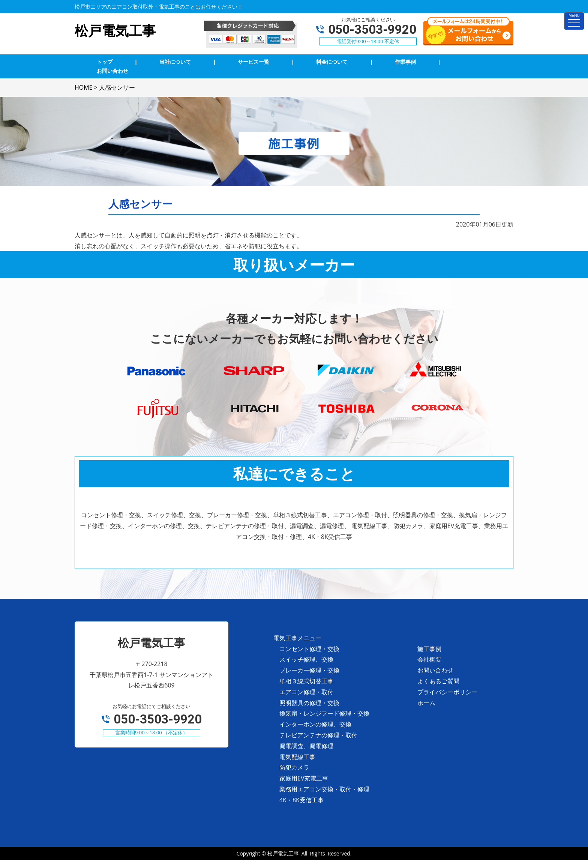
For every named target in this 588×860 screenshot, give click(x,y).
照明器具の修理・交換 (309, 703)
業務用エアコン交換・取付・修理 (324, 789)
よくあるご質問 (438, 681)
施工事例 (429, 649)
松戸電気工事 (283, 853)
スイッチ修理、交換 (306, 659)
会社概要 (429, 659)
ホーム (426, 703)
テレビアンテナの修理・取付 (318, 735)
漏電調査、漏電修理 (306, 746)
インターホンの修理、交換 (315, 724)
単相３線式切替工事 (306, 681)
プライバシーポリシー (447, 692)
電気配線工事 (297, 757)
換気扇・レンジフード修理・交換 (324, 713)
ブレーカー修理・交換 (309, 670)
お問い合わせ (435, 670)
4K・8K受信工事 (301, 800)
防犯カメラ (294, 767)
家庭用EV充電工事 (303, 778)
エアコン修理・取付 (306, 692)
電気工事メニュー (297, 638)
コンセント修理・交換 (309, 649)
